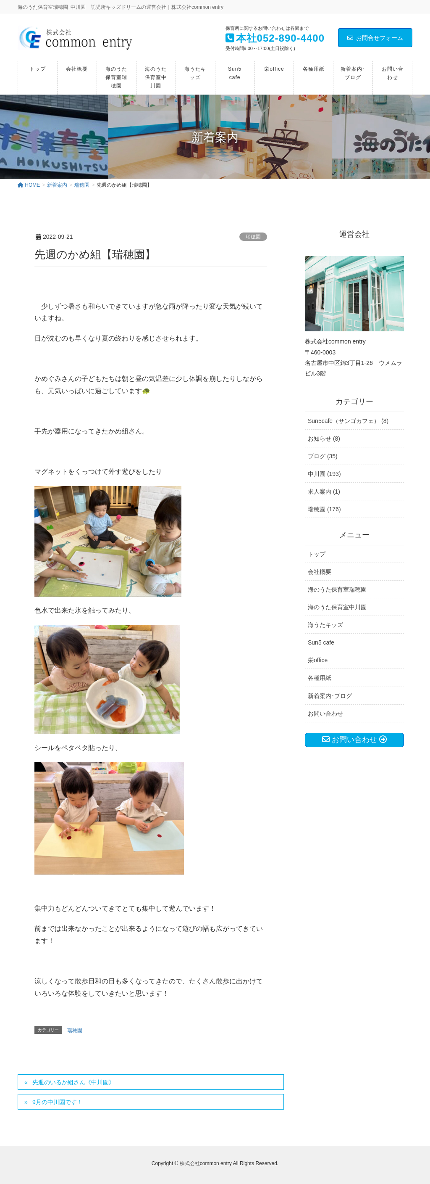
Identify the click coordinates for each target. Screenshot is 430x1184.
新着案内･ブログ (330, 695)
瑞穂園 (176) (324, 509)
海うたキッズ (325, 624)
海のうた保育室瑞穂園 (337, 589)
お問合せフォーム (375, 37)
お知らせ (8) (324, 438)
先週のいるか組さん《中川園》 (73, 1082)
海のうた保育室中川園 (337, 607)
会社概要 (319, 571)
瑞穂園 (253, 237)
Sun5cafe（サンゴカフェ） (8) (348, 421)
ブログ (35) (323, 456)
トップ (316, 554)
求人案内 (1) (324, 491)
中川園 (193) (324, 473)
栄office (318, 660)
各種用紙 (319, 677)
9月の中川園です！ (57, 1102)
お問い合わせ (325, 713)
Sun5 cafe (321, 642)
